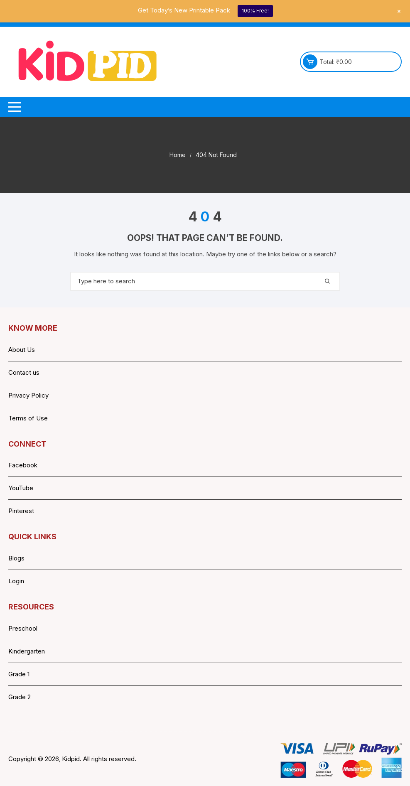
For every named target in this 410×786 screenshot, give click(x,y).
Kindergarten (26, 651)
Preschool (22, 628)
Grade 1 (18, 674)
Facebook (22, 465)
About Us (21, 350)
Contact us (23, 372)
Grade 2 (19, 697)
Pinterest (21, 511)
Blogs (16, 558)
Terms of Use (28, 418)
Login (16, 581)
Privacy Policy (28, 395)
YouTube (20, 488)
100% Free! (255, 10)
